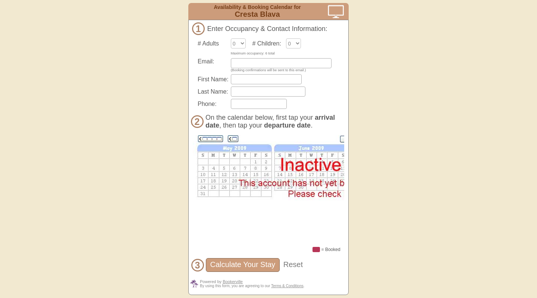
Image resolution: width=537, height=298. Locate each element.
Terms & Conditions (287, 286)
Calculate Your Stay (242, 264)
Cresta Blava (257, 14)
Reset (293, 264)
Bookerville (233, 281)
